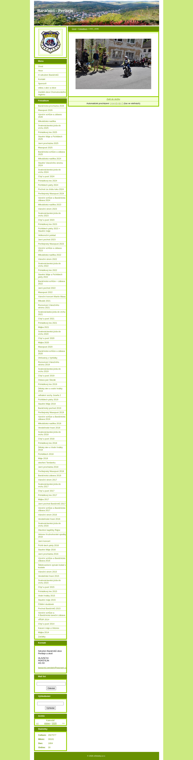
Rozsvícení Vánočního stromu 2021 (48, 306)
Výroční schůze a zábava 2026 (50, 115)
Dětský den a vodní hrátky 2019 (50, 389)
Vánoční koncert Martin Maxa (51, 296)
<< (37, 723)
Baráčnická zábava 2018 (49, 475)
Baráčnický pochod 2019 (49, 408)
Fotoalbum (82, 29)
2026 (54, 723)
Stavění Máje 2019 (47, 404)
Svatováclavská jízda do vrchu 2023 (49, 214)
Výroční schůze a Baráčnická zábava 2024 (51, 199)
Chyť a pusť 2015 (46, 587)
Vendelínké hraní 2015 (48, 576)
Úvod (74, 29)
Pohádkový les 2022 (47, 270)
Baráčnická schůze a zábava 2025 (51, 153)
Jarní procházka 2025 (48, 143)
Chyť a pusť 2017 (46, 491)
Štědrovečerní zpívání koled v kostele (52, 566)
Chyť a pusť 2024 (46, 176)
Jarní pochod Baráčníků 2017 (52, 503)
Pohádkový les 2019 (47, 384)
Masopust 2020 (45, 347)
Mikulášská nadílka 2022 (49, 255)
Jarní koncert (44, 541)
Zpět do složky (113, 99)
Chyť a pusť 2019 (46, 375)
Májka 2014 (43, 632)
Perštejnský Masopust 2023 (51, 244)
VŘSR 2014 (43, 619)
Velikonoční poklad (47, 235)
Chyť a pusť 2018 (46, 439)
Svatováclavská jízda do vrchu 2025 (49, 126)
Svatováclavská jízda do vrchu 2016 (49, 524)
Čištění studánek (46, 604)
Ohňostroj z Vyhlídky (47, 358)
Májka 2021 (43, 327)
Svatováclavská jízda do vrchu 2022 (49, 264)
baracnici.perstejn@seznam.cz (52, 667)
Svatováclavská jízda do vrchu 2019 (49, 370)
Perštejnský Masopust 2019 (51, 412)
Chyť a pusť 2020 (46, 338)
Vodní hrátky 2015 (46, 595)
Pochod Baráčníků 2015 (49, 608)
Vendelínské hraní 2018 (49, 427)
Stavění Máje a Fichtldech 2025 (50, 137)
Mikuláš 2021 (44, 301)
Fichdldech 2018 (46, 454)
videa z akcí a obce (47, 88)
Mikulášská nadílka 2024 (49, 158)
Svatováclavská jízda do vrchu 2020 (49, 332)
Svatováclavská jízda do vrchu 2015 (49, 581)
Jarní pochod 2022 (47, 288)
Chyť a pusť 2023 (46, 220)
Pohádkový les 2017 (47, 495)
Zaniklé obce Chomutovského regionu (52, 93)
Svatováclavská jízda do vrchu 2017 (49, 485)
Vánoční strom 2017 (47, 480)
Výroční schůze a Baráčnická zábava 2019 (51, 417)
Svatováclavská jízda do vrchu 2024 (49, 170)
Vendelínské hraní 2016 (49, 519)
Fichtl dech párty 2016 (48, 545)
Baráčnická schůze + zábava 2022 (51, 282)
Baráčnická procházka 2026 (51, 106)
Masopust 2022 (45, 292)
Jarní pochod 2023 (47, 239)
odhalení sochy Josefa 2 (49, 395)
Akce (40, 70)
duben (47, 723)
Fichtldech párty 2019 (48, 399)
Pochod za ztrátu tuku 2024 (51, 189)
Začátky (42, 636)
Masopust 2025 (45, 147)
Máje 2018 (43, 458)
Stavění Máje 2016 (47, 549)
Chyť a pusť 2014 (46, 624)
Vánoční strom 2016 (47, 514)
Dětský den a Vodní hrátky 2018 (50, 448)
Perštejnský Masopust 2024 (51, 193)
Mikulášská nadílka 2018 (49, 423)
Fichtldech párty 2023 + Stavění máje (49, 229)
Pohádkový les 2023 (47, 224)
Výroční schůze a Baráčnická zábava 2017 (51, 509)
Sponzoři (42, 83)
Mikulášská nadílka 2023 (49, 204)
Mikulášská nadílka (47, 121)
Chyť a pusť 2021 (46, 318)
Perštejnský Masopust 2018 (51, 471)
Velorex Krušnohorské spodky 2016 (52, 535)
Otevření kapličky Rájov (49, 530)
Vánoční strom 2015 (47, 571)
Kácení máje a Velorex (48, 628)
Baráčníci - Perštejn (55, 10)
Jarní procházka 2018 (48, 467)
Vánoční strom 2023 (47, 209)
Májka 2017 (43, 499)
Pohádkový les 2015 (47, 591)
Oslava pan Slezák (47, 380)
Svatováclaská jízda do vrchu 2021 (51, 313)
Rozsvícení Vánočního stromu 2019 (48, 363)
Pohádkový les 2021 (47, 323)
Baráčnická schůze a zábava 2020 (51, 352)
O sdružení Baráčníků (48, 75)
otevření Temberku (47, 462)
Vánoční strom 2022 (47, 259)
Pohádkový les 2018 (47, 443)
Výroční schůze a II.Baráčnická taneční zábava (51, 614)
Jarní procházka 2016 (48, 554)
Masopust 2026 (45, 110)
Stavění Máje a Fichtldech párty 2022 (50, 275)
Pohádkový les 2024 (47, 180)
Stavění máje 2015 (47, 600)
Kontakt (41, 79)
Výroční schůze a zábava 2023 (50, 249)
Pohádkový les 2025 (47, 132)
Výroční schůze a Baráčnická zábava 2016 (51, 559)
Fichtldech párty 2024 (48, 185)
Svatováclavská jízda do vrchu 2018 (49, 433)
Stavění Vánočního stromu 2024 (50, 164)
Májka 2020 (43, 342)
